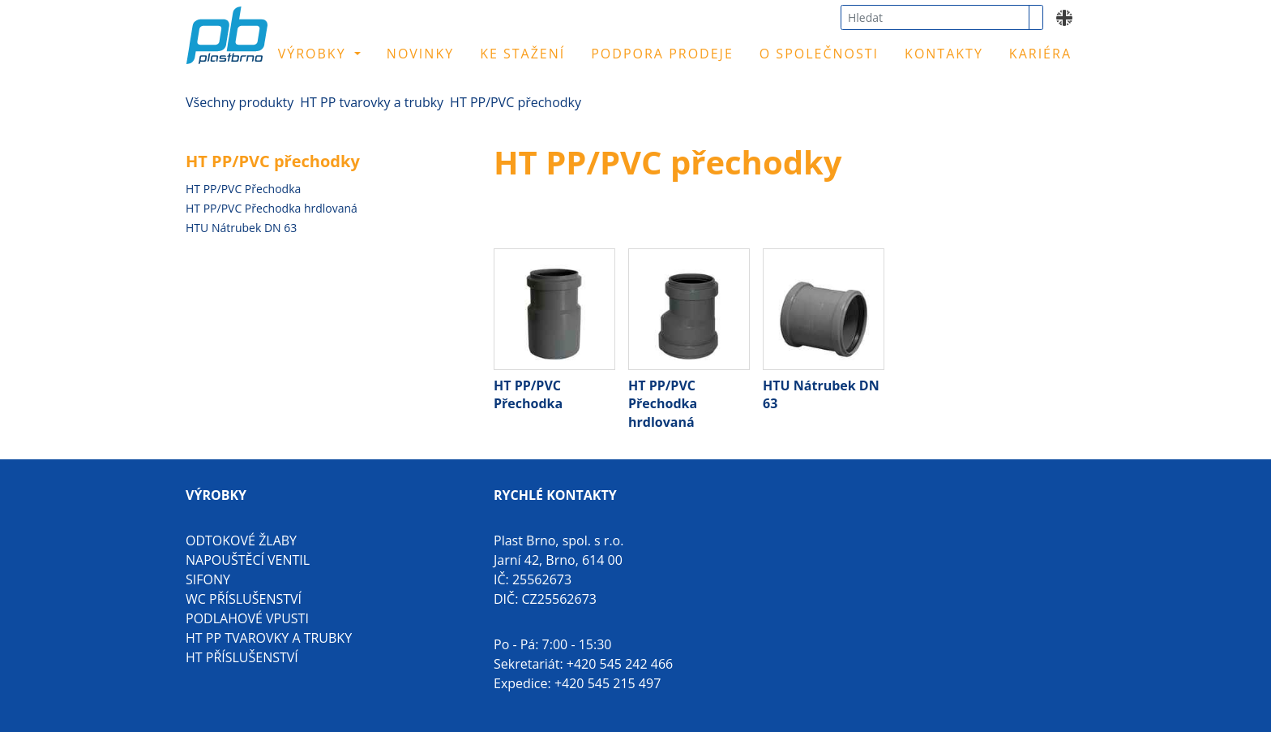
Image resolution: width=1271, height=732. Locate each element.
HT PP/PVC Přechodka (243, 188)
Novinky (420, 53)
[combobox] (935, 17)
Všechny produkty (239, 102)
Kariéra (1040, 53)
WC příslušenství (244, 599)
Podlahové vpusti (247, 618)
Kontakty (944, 53)
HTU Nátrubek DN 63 (241, 227)
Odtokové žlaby (241, 540)
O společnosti (819, 53)
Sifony (208, 579)
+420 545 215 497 (607, 683)
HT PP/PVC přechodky (515, 102)
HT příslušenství (242, 657)
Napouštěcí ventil (248, 560)
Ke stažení (522, 53)
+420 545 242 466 (620, 664)
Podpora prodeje (662, 53)
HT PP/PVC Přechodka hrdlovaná (271, 208)
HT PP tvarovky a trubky (371, 102)
